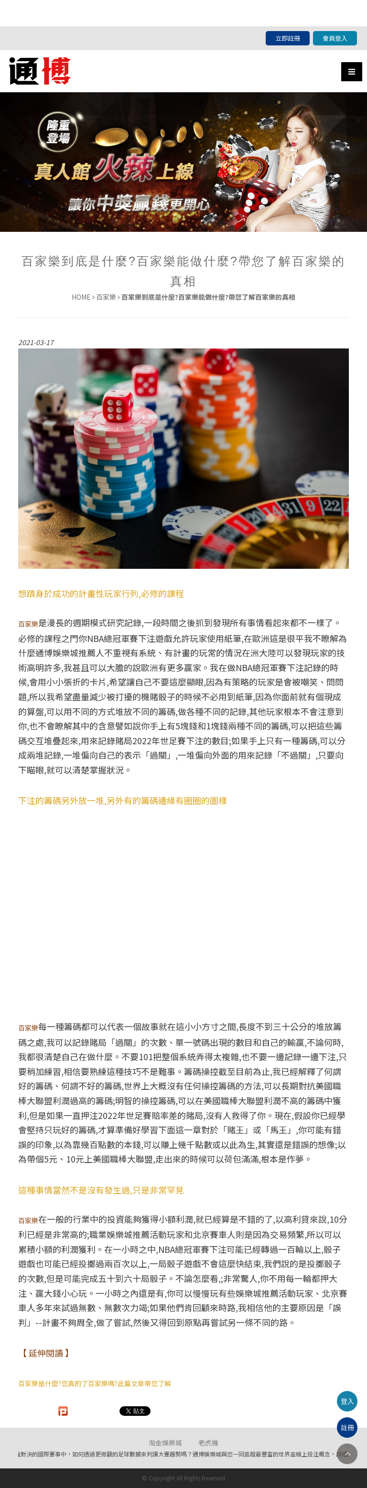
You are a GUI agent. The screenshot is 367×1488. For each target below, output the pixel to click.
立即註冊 (287, 38)
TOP (347, 1454)
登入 (347, 1401)
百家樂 (106, 297)
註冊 (347, 1427)
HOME (81, 297)
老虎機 (208, 1442)
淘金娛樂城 (165, 1442)
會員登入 (335, 38)
